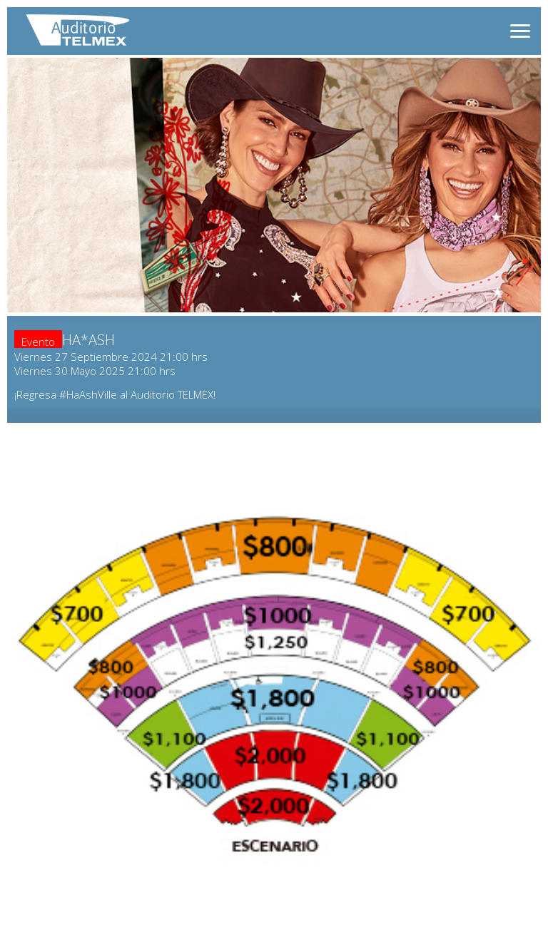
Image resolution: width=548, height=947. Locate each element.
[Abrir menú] (520, 31)
